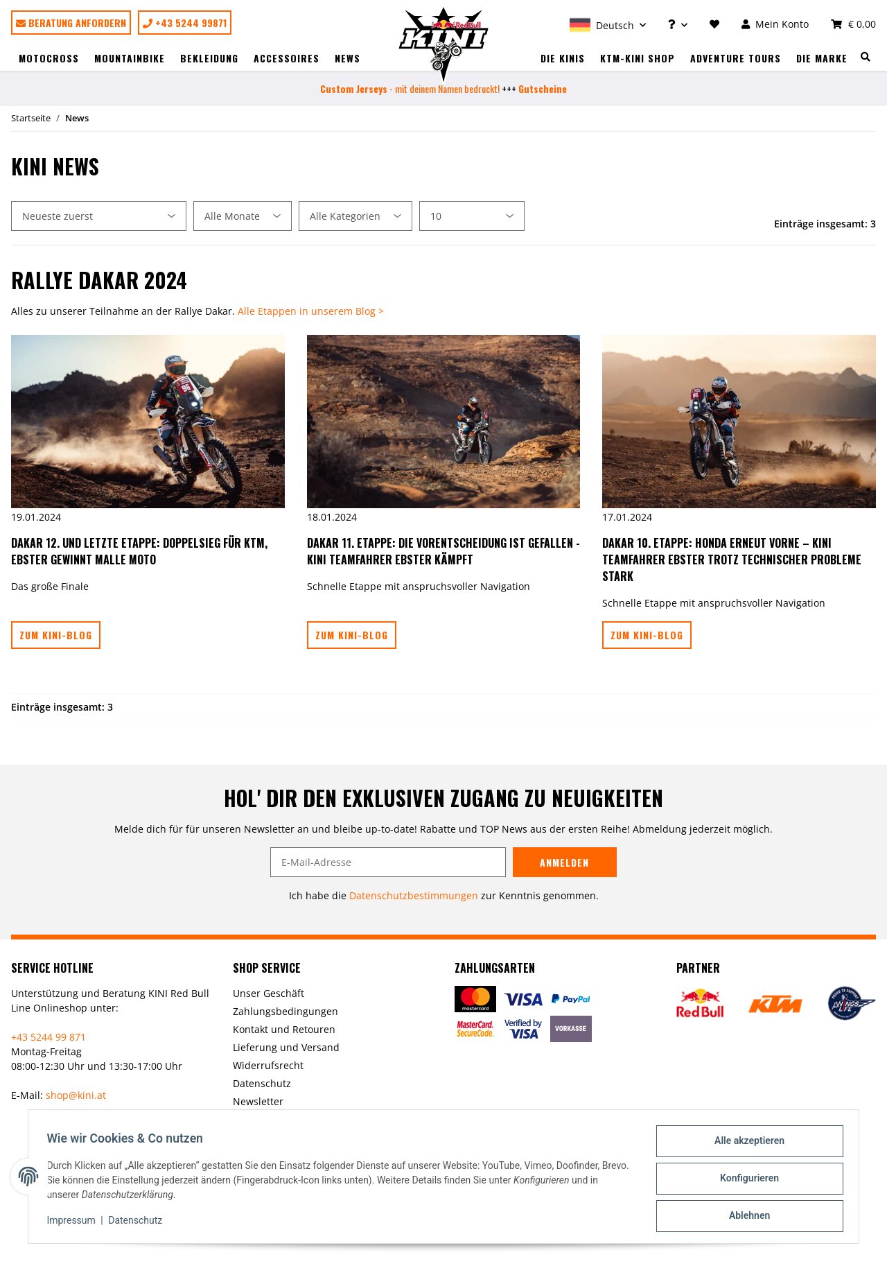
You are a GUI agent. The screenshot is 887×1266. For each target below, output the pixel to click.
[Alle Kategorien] (355, 216)
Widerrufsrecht (268, 1065)
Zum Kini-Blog (55, 634)
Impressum (75, 1223)
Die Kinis (563, 58)
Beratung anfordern (71, 22)
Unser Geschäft (268, 993)
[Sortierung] (98, 216)
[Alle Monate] (242, 216)
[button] (608, 24)
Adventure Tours (735, 58)
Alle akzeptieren (745, 1144)
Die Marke (822, 58)
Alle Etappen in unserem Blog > (311, 311)
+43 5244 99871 (185, 22)
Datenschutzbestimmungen (413, 895)
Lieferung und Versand (286, 1047)
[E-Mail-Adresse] (387, 862)
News (347, 58)
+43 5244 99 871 (48, 1036)
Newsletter (258, 1101)
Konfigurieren (745, 1180)
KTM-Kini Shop (637, 58)
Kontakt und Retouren (284, 1029)
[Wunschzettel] (714, 24)
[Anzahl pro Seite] (472, 216)
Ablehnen (745, 1216)
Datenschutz (262, 1083)
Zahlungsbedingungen (285, 1011)
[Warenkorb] (848, 24)
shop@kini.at (76, 1095)
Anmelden (564, 862)
